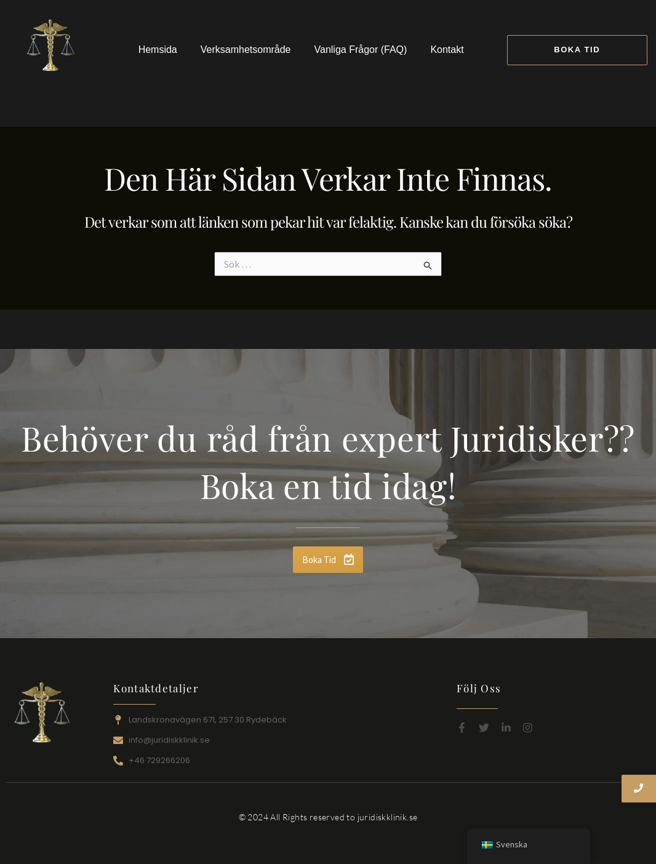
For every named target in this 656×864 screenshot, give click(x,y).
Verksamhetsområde (246, 49)
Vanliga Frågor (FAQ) (360, 49)
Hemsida (157, 49)
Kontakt (446, 49)
